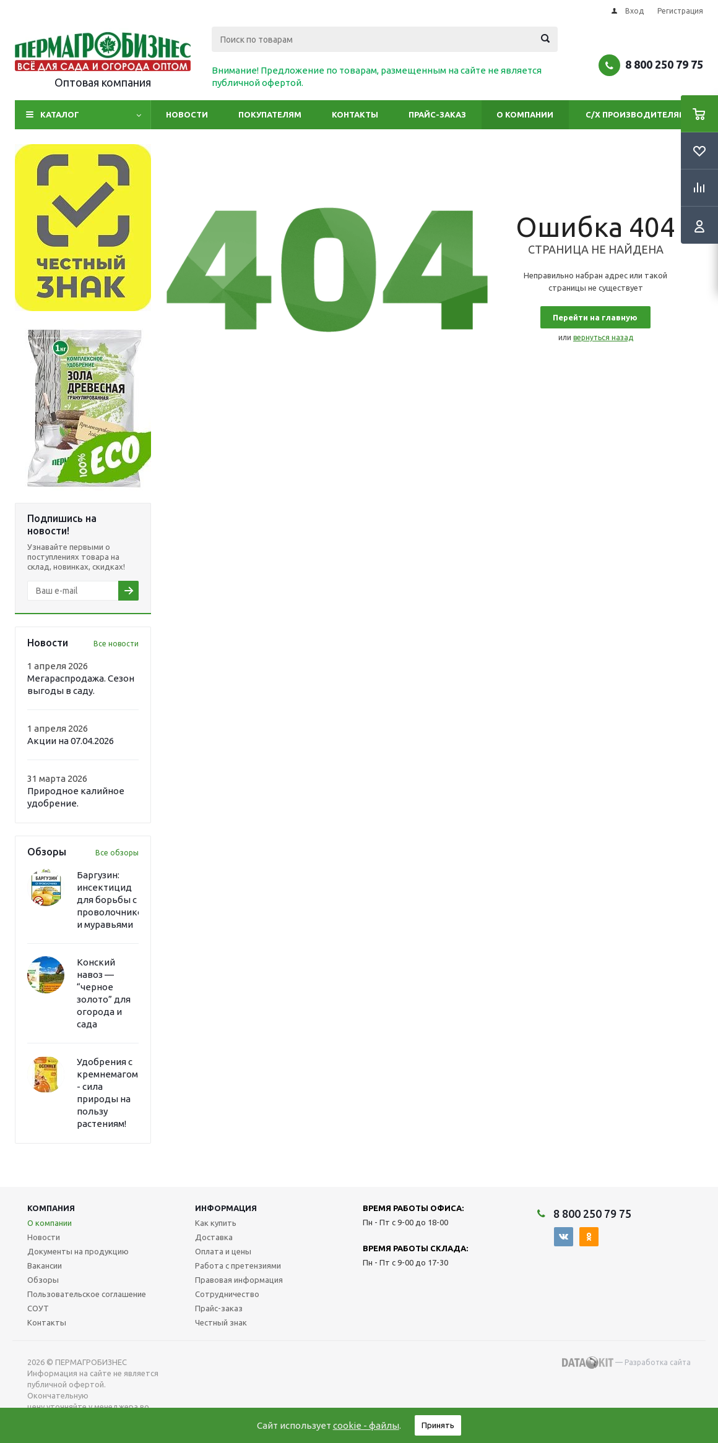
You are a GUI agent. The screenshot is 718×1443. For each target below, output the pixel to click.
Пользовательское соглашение (86, 1294)
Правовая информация (239, 1279)
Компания (51, 1208)
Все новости (116, 644)
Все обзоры (117, 853)
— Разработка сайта (626, 1362)
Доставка (214, 1237)
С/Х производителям (636, 114)
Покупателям (269, 114)
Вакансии (44, 1265)
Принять (438, 1425)
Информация (226, 1208)
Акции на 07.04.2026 (70, 740)
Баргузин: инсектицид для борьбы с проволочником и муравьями (113, 900)
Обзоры (43, 1279)
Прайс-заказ (437, 114)
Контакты (355, 114)
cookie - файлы (366, 1425)
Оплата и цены (223, 1251)
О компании (524, 114)
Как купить (215, 1222)
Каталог (59, 114)
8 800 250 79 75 (664, 64)
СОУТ (38, 1308)
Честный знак (221, 1322)
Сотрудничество (227, 1294)
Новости (187, 114)
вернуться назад (603, 337)
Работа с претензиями (238, 1265)
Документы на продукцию (78, 1251)
